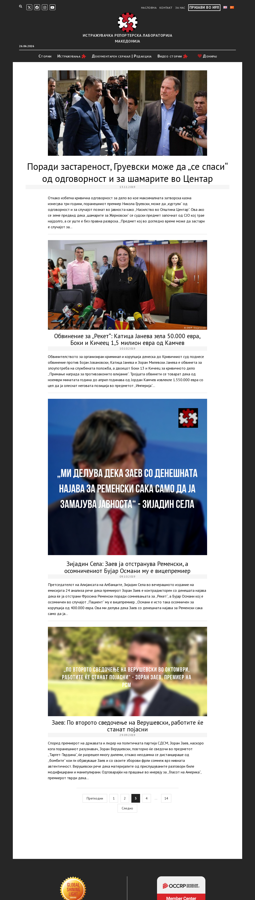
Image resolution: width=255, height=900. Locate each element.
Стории (45, 56)
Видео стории (170, 56)
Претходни (95, 798)
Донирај (207, 56)
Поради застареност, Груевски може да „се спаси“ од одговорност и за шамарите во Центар (127, 113)
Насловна (149, 7)
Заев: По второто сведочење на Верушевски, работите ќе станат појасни (127, 671)
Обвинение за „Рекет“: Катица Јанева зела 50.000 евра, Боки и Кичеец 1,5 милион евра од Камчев (127, 284)
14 (166, 798)
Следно (127, 808)
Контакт (165, 7)
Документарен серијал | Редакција (122, 56)
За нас (180, 7)
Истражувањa (69, 56)
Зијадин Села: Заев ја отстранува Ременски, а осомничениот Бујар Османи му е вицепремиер (127, 478)
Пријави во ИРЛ (204, 7)
